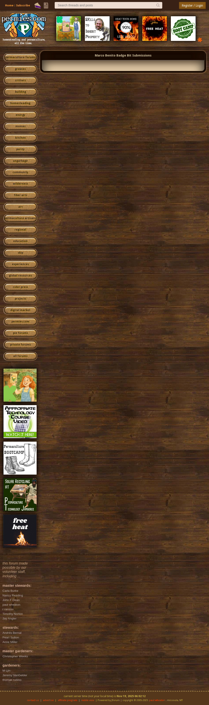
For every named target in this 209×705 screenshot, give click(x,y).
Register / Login (192, 5)
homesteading (20, 103)
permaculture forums (20, 57)
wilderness (20, 183)
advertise (48, 700)
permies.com (20, 321)
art (20, 206)
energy (20, 115)
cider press (20, 287)
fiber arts (20, 195)
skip (20, 252)
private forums (20, 344)
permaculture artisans (20, 218)
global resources (20, 275)
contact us (33, 700)
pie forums (20, 333)
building (20, 91)
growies (20, 69)
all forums (20, 356)
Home (9, 5)
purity (20, 149)
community (20, 172)
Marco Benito (105, 55)
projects (20, 298)
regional (20, 229)
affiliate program (67, 700)
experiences (20, 264)
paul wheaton (157, 700)
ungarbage (20, 160)
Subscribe (23, 5)
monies (20, 126)
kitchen (20, 137)
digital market (20, 310)
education (20, 241)
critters (20, 80)
